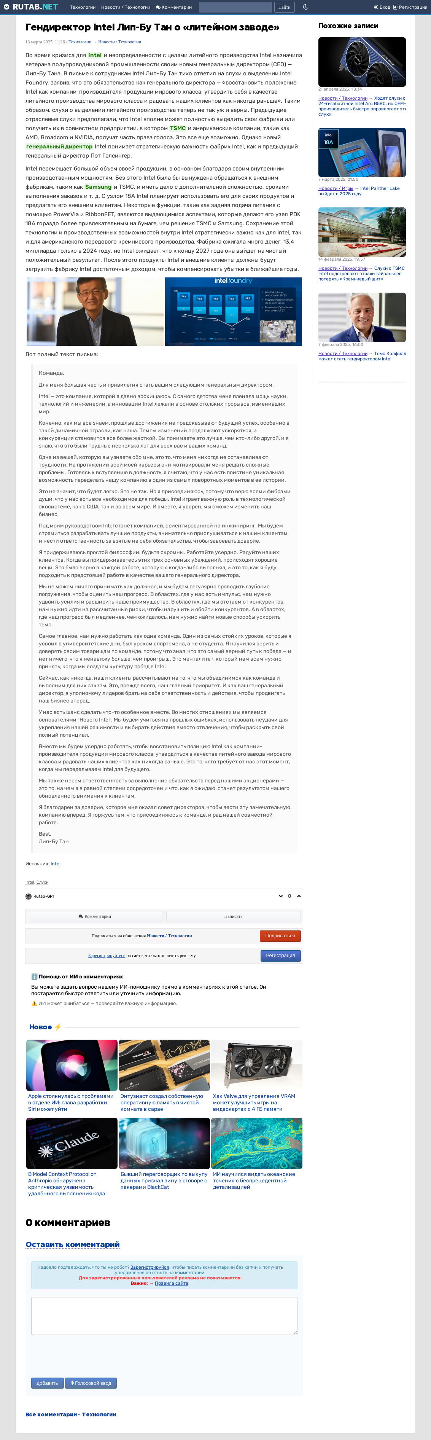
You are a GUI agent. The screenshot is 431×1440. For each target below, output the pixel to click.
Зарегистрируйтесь (106, 955)
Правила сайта (171, 1283)
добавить (47, 1383)
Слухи (43, 882)
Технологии (82, 7)
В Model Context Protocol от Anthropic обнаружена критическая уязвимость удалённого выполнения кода (66, 1184)
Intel (55, 864)
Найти (284, 7)
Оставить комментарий (72, 1244)
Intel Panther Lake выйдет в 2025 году (359, 191)
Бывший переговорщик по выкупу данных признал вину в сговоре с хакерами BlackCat (164, 1180)
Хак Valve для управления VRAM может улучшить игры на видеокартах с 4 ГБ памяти (254, 1102)
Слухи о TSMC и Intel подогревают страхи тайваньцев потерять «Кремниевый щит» (363, 274)
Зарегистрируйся (149, 1267)
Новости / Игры (335, 188)
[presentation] (89, 1357)
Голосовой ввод (91, 1383)
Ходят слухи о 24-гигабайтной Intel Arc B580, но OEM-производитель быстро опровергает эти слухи (362, 106)
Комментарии (174, 7)
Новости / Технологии (125, 7)
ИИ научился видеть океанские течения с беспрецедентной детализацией (254, 1180)
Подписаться (280, 935)
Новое (40, 1027)
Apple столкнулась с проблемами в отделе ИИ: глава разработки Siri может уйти (71, 1102)
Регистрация (280, 955)
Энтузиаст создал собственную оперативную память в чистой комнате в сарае (162, 1102)
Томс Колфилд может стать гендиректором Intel (362, 356)
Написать (233, 916)
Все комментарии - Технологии (70, 1415)
